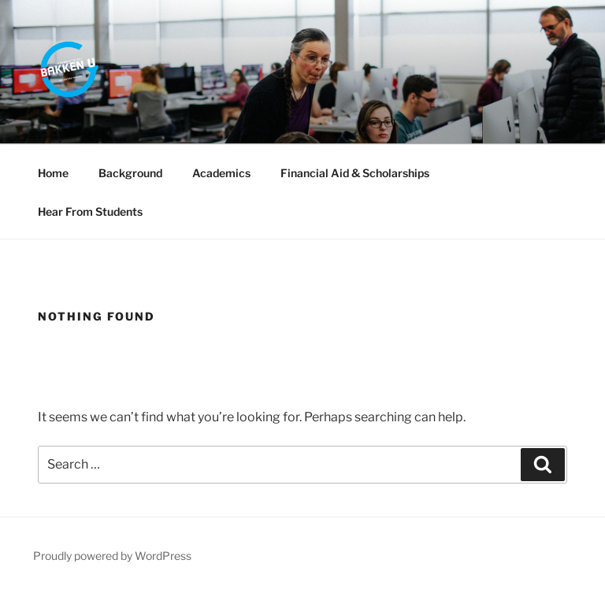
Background (130, 173)
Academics (221, 173)
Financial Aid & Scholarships (354, 173)
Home (53, 173)
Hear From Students (90, 211)
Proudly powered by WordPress (112, 555)
